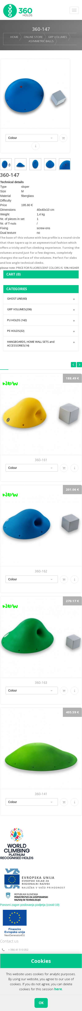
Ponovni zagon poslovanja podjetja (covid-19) (30, 904)
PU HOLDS (17, 320)
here (58, 989)
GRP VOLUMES (57, 37)
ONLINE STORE (33, 37)
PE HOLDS (15, 331)
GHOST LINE (17, 298)
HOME (14, 37)
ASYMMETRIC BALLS (41, 41)
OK (41, 1003)
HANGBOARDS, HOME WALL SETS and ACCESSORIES (30, 344)
